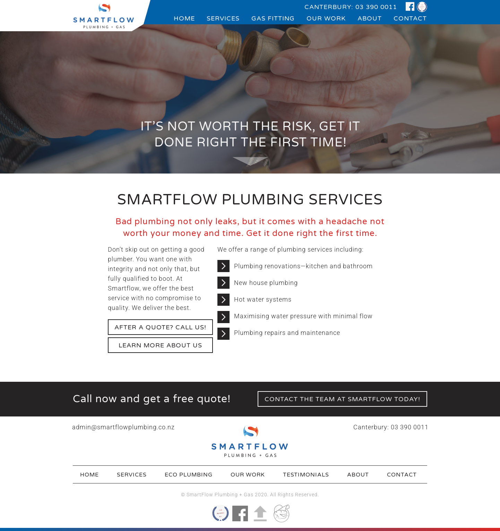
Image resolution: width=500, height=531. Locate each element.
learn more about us (160, 345)
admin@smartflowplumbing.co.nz (123, 427)
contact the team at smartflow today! (342, 399)
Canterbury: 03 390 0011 (391, 427)
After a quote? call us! (160, 327)
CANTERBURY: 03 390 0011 (350, 7)
